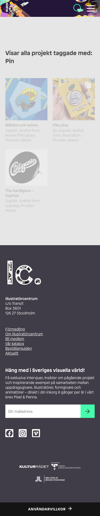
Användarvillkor (47, 509)
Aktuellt (11, 353)
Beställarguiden (18, 348)
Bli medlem (14, 338)
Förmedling (15, 329)
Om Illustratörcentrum (24, 334)
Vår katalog (14, 343)
